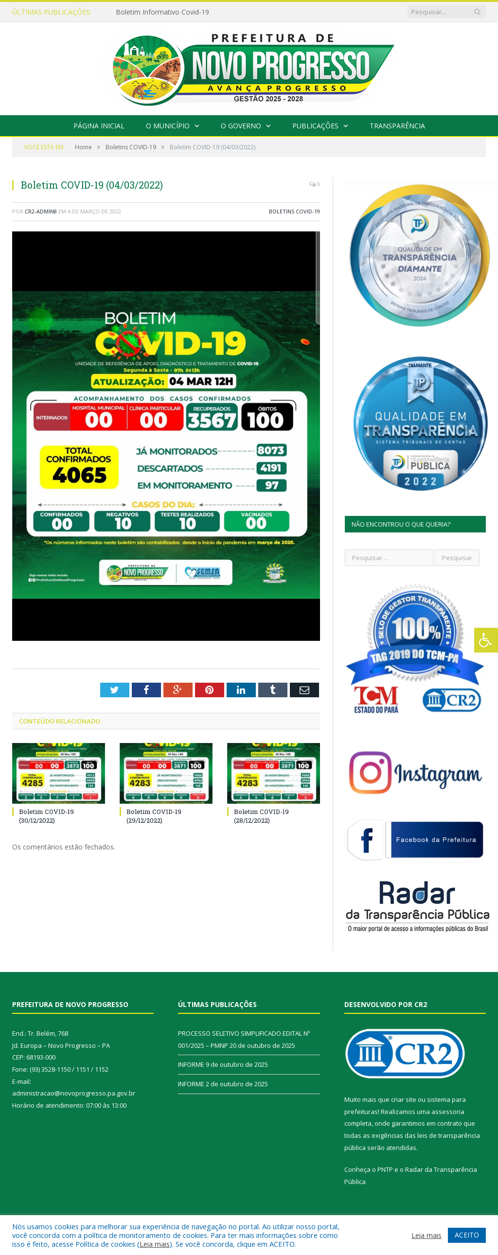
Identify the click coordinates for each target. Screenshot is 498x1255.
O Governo (241, 125)
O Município (168, 125)
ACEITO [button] (467, 1234)
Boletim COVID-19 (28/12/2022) (261, 816)
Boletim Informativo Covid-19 (162, 12)
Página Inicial (98, 125)
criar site (403, 1099)
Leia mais (155, 1244)
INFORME (191, 1064)
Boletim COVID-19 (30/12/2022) (46, 816)
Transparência (397, 125)
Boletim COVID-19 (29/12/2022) (153, 816)
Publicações (315, 125)
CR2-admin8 (41, 211)
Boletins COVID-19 (294, 211)
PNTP (385, 1169)
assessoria (447, 1111)
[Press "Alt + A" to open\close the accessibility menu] (486, 640)
